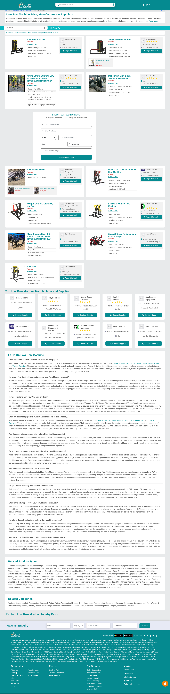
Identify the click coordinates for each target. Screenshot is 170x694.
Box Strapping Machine (36, 640)
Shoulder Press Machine (140, 576)
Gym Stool (111, 582)
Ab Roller (129, 565)
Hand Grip (20, 582)
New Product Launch (94, 681)
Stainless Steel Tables (18, 640)
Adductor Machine (129, 574)
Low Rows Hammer (47, 186)
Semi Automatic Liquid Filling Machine (62, 654)
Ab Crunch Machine (97, 582)
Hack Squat (24, 571)
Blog (12, 675)
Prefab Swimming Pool (74, 656)
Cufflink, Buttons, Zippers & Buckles (35, 603)
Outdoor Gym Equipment (127, 571)
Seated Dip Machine (107, 579)
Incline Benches (142, 579)
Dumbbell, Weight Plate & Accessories (55, 600)
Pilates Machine (97, 565)
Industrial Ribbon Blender (129, 637)
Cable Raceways (94, 651)
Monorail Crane (36, 649)
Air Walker (111, 571)
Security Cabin (16, 642)
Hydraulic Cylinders (131, 644)
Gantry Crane (16, 649)
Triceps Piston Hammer (125, 582)
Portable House (28, 642)
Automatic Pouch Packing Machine (35, 654)
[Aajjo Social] (144, 633)
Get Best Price (32, 41)
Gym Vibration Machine (50, 582)
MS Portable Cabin (87, 642)
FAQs (163, 8)
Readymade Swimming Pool (146, 656)
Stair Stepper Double (73, 574)
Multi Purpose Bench (148, 563)
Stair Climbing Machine (114, 565)
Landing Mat (116, 584)
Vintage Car (60, 658)
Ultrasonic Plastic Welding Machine (113, 651)
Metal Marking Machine (144, 649)
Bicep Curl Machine (120, 568)
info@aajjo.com (130, 674)
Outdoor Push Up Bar (81, 571)
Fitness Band (84, 565)
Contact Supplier (21, 312)
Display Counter (69, 640)
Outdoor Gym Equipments (82, 600)
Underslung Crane (147, 647)
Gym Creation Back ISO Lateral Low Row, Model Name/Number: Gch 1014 (39, 233)
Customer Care (17, 673)
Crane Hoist (26, 649)
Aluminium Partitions (146, 637)
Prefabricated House (54, 644)
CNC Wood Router (17, 647)
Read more (153, 18)
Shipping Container (69, 644)
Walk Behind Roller (83, 637)
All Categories (33, 673)
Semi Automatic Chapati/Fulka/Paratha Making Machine (45, 656)
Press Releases (33, 667)
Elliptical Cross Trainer (148, 571)
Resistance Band (52, 565)
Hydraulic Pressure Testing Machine (84, 649)
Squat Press (13, 571)
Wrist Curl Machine (80, 582)
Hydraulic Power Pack (146, 644)
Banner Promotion (93, 675)
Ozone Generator (112, 658)
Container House (83, 644)
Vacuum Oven (95, 644)
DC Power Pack (117, 644)
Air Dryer (80, 654)
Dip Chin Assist (78, 576)
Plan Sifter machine (67, 651)
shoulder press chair (138, 568)
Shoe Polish (100, 563)
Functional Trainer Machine (149, 574)
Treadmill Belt (153, 360)
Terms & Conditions (56, 670)
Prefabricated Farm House (44, 642)
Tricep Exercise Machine (144, 565)
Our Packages (92, 673)
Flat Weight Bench (37, 565)
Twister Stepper (119, 360)
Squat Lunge (142, 360)
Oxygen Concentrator (97, 658)
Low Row (31, 264)
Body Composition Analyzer (83, 563)
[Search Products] (57, 3)
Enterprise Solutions (94, 683)
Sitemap (14, 670)
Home (7, 8)
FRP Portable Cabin (102, 642)
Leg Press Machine (103, 568)
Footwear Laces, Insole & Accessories (23, 600)
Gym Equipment (34, 576)
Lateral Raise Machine (101, 584)
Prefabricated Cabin (129, 642)
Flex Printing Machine (33, 647)
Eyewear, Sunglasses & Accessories (130, 600)
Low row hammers (36, 167)
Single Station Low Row (119, 37)
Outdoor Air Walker (50, 584)
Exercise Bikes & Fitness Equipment (21, 8)
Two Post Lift (144, 654)
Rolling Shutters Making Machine (114, 654)
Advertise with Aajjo (94, 670)
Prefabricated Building (18, 644)
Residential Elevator (103, 640)
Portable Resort (74, 642)
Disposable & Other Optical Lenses (65, 603)
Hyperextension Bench (89, 579)
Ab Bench (57, 579)
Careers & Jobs (33, 670)
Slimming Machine (98, 571)
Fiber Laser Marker (127, 649)
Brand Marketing (93, 678)
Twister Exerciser (19, 363)
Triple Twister (48, 571)
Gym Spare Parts (114, 574)
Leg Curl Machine (87, 568)
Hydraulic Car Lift (118, 640)
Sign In (146, 3)
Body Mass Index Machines (52, 574)
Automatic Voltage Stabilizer (130, 647)
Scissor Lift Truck (131, 640)
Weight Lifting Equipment (104, 600)
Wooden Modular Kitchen (93, 654)
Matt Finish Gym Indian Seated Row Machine (119, 74)
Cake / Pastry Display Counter (109, 649)
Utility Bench (47, 579)
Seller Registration (94, 667)
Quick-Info (15, 678)
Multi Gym (47, 576)
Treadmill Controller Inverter (94, 574)
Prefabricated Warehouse (37, 644)
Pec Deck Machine (71, 568)
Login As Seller (92, 686)
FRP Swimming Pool (90, 656)
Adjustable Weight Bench (18, 565)
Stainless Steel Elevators (147, 640)
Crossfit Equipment (93, 576)
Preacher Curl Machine (61, 576)
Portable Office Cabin (144, 642)
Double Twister (36, 571)
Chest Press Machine (125, 579)
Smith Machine (22, 568)
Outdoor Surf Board (63, 571)
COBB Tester (48, 649)
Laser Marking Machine (35, 637)
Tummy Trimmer (32, 582)
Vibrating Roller (96, 637)
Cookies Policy (54, 667)
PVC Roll (23, 651)
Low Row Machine (36, 37)
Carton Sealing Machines (54, 640)
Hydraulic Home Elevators (86, 640)
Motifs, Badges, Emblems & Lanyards (119, 603)
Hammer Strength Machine (147, 582)
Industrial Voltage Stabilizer (91, 647)
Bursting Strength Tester (62, 649)
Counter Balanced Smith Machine (116, 576)
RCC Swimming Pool (127, 656)
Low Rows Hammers (22, 186)
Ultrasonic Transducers (135, 651)
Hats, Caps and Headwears (92, 603)
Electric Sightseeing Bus (38, 658)
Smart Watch (85, 584)
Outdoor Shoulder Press (69, 584)
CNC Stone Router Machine (52, 647)
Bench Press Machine (53, 568)
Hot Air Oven (106, 644)
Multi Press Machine (32, 574)
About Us (14, 667)
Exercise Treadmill (114, 563)
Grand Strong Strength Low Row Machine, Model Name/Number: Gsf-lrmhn (40, 75)
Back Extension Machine (30, 579)
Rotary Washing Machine (71, 647)
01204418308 (129, 667)
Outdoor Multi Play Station (66, 637)
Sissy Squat (131, 360)
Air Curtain (31, 651)
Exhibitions (15, 681)
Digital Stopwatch (15, 584)
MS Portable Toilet (61, 642)
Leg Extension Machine (17, 576)
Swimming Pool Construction (109, 656)
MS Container (115, 642)
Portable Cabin (50, 637)
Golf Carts (51, 658)
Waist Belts (151, 568)
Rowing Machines (15, 574)
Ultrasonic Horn (81, 651)
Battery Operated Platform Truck (77, 658)
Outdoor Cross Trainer (32, 584)
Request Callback (70, 48)
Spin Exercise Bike (130, 563)
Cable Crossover (36, 568)
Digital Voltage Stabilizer (110, 647)
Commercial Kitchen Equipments (48, 651)
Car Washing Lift (133, 654)
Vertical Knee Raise (70, 579)
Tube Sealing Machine (111, 637)
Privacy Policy (54, 673)
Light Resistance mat (69, 565)
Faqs (13, 683)
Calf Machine (66, 582)
